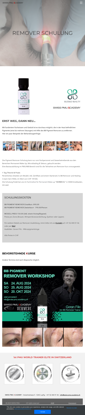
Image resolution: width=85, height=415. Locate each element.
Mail (13, 226)
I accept (42, 412)
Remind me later (72, 408)
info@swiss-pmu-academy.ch (70, 395)
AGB (52, 403)
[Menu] (81, 3)
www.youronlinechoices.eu (22, 409)
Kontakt (59, 223)
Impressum (72, 403)
